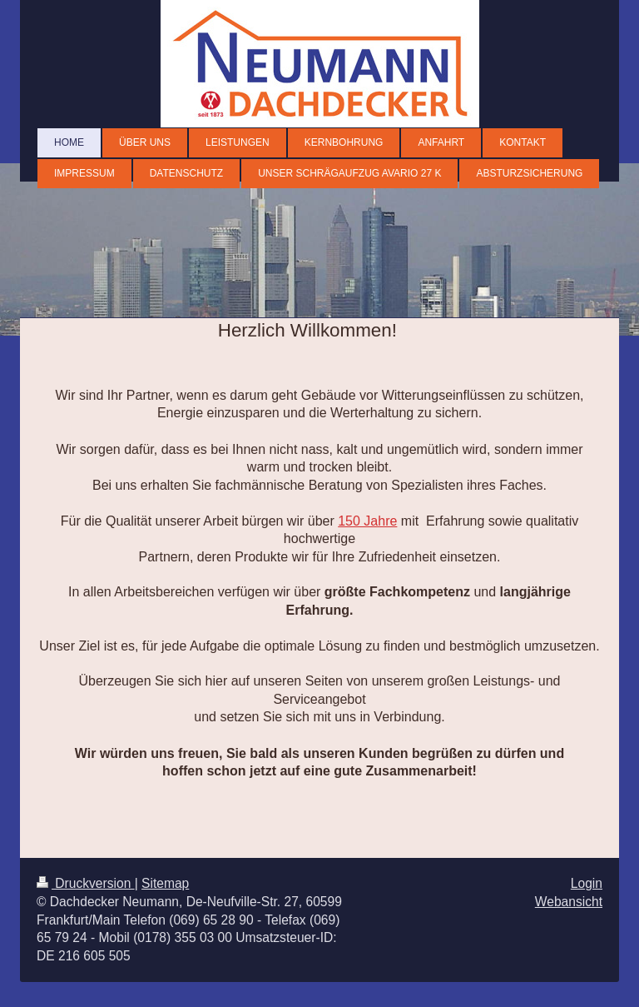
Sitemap (165, 883)
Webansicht (568, 902)
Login (586, 883)
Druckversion (86, 883)
